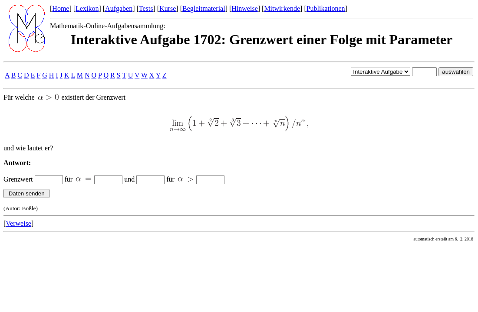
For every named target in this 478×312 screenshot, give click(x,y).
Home (60, 8)
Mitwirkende (282, 8)
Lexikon (87, 8)
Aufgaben (118, 8)
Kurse (167, 8)
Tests (146, 8)
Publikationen (326, 8)
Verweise (18, 223)
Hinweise (244, 8)
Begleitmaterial (203, 8)
